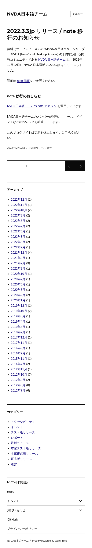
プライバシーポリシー (22, 529)
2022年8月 (18, 220)
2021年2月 (18, 268)
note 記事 (23, 80)
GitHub (12, 519)
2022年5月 (18, 236)
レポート (17, 437)
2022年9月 (18, 215)
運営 (49, 147)
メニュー (77, 13)
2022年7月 (18, 226)
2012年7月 (18, 390)
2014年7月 (18, 364)
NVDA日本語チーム (27, 14)
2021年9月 (18, 258)
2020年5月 (18, 289)
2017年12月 (19, 337)
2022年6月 (18, 231)
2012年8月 (18, 385)
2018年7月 (18, 332)
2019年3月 (18, 326)
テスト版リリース (23, 432)
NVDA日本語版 (17, 482)
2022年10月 (19, 210)
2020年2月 (18, 295)
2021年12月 (19, 252)
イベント (17, 427)
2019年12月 (19, 305)
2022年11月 (19, 204)
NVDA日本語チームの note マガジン (31, 106)
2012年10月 (19, 374)
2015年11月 (19, 358)
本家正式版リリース (24, 453)
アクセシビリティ (23, 421)
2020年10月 (19, 273)
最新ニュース (20, 443)
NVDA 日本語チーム (52, 59)
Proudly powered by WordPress (49, 540)
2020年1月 (18, 300)
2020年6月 (18, 284)
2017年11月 (19, 342)
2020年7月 (18, 279)
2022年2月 (18, 247)
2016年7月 (18, 353)
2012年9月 (18, 379)
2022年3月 (18, 242)
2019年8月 (18, 316)
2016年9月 (18, 348)
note (10, 491)
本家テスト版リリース (26, 448)
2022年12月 (19, 199)
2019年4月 (18, 321)
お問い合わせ (16, 510)
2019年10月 (19, 311)
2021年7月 (18, 263)
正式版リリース (37, 147)
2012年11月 (19, 369)
